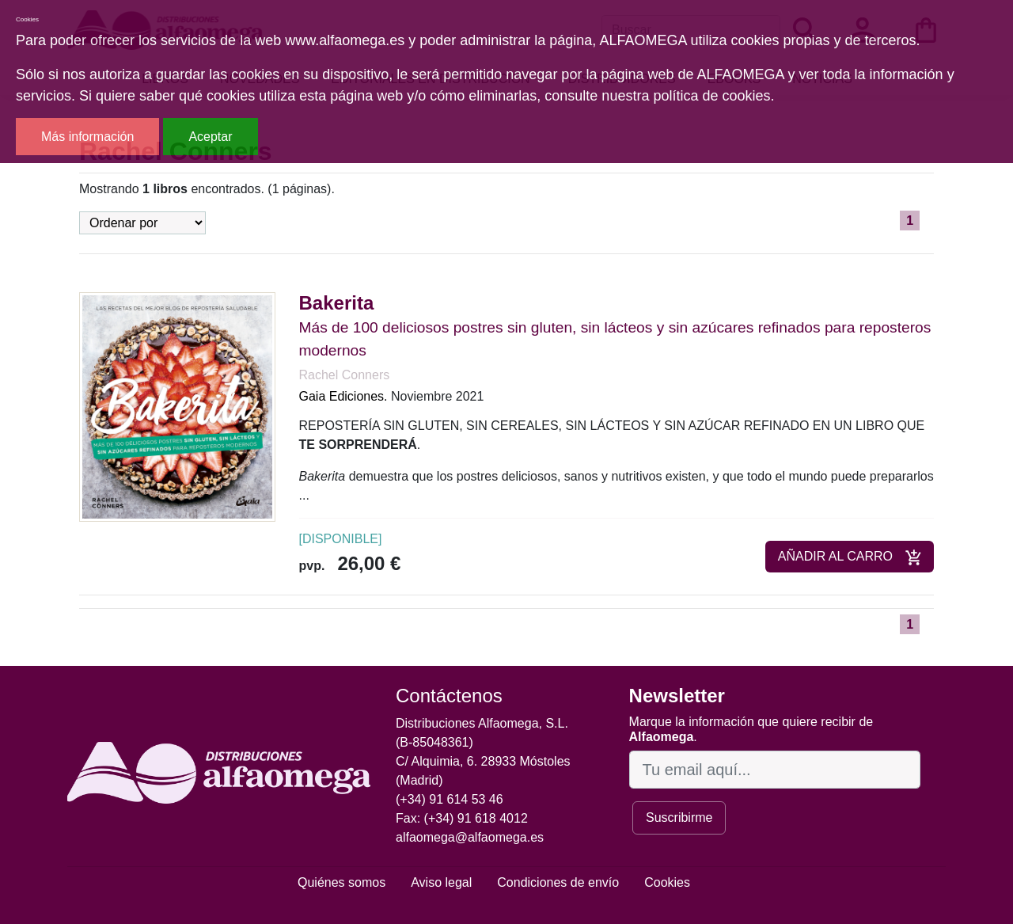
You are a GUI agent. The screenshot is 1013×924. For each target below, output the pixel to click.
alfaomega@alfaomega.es (470, 837)
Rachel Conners (344, 375)
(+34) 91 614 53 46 (449, 799)
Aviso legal (441, 882)
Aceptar (210, 136)
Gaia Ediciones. (343, 396)
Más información (87, 136)
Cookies (667, 882)
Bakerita (336, 303)
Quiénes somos (341, 882)
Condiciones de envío (558, 882)
